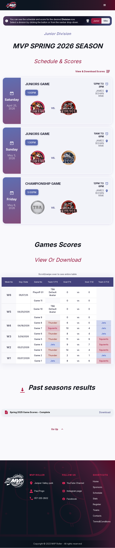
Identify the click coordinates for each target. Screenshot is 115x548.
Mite (106, 21)
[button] (104, 5)
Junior (96, 21)
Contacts (97, 516)
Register (97, 504)
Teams (96, 510)
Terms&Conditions (102, 521)
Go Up (54, 429)
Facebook (72, 499)
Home (96, 481)
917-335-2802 (41, 498)
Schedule (97, 493)
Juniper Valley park (43, 483)
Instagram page (74, 491)
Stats (95, 498)
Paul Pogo (39, 491)
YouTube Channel (75, 483)
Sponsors (97, 487)
